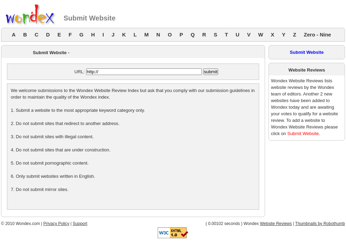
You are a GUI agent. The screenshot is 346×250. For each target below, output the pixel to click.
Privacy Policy (56, 223)
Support (80, 223)
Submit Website (306, 52)
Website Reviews (276, 223)
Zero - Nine (317, 35)
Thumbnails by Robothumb (320, 223)
